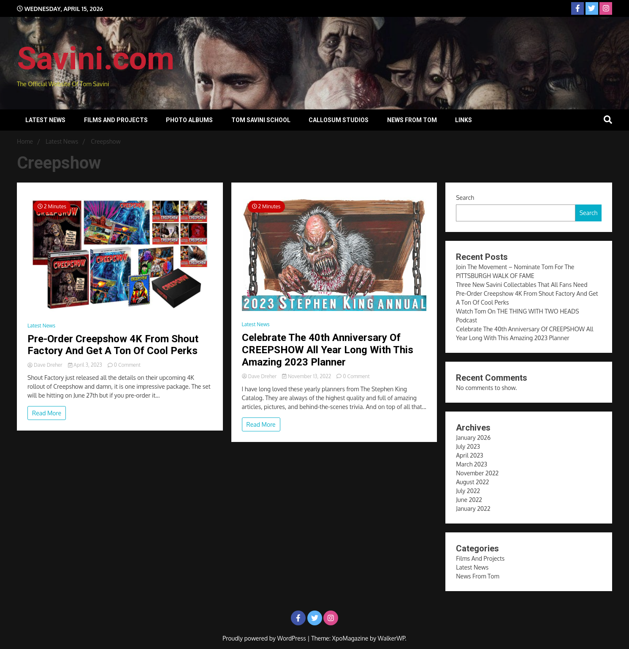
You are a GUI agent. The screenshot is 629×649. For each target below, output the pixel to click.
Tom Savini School (260, 120)
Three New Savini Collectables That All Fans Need (521, 284)
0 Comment (127, 365)
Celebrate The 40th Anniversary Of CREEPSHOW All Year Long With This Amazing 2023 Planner (327, 350)
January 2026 (473, 437)
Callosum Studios (339, 120)
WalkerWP (391, 638)
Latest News (45, 120)
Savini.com (95, 58)
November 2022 (477, 473)
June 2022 (469, 499)
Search (465, 197)
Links (463, 120)
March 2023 (471, 464)
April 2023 (469, 455)
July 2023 (468, 446)
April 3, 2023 (85, 365)
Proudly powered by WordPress (264, 638)
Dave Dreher (45, 365)
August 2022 (472, 481)
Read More (46, 413)
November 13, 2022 (307, 376)
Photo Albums (189, 120)
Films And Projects (116, 120)
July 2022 (468, 490)
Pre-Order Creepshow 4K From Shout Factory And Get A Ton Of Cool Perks (112, 345)
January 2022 (473, 508)
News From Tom (412, 120)
